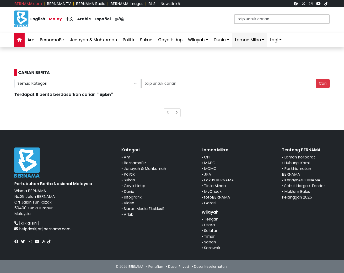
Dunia (220, 40)
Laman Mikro (248, 40)
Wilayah (196, 40)
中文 (69, 19)
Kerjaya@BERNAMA (302, 180)
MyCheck (213, 191)
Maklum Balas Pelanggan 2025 (297, 194)
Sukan (146, 40)
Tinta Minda (215, 186)
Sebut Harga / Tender (304, 186)
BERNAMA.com (28, 3)
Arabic (84, 19)
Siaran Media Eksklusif (144, 208)
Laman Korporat (299, 157)
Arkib (129, 214)
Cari (323, 83)
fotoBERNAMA (217, 197)
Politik (128, 40)
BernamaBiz (52, 40)
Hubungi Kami (297, 163)
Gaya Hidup (170, 40)
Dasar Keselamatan (210, 266)
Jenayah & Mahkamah (93, 40)
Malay (55, 19)
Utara (209, 225)
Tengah (211, 219)
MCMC (210, 168)
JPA (207, 174)
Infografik (133, 197)
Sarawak (212, 248)
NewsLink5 (170, 3)
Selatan (211, 230)
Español (103, 19)
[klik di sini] (29, 223)
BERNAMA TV (59, 3)
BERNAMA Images (126, 3)
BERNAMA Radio (90, 3)
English (37, 19)
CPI (207, 157)
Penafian (155, 266)
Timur (209, 236)
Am (30, 40)
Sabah (210, 242)
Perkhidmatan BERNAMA (296, 171)
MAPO (209, 163)
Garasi (210, 203)
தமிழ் (119, 19)
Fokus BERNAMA (219, 180)
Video (129, 203)
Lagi (274, 40)
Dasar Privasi (178, 266)
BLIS (152, 3)
